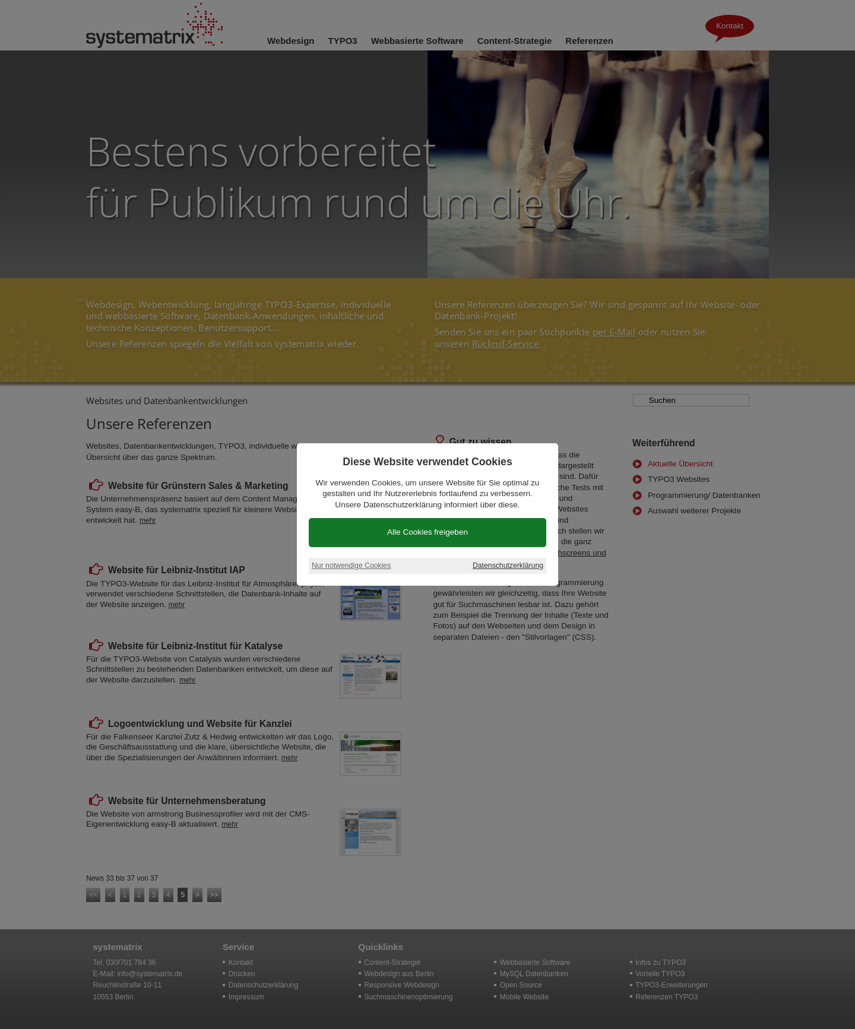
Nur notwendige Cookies (351, 565)
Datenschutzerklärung (508, 565)
